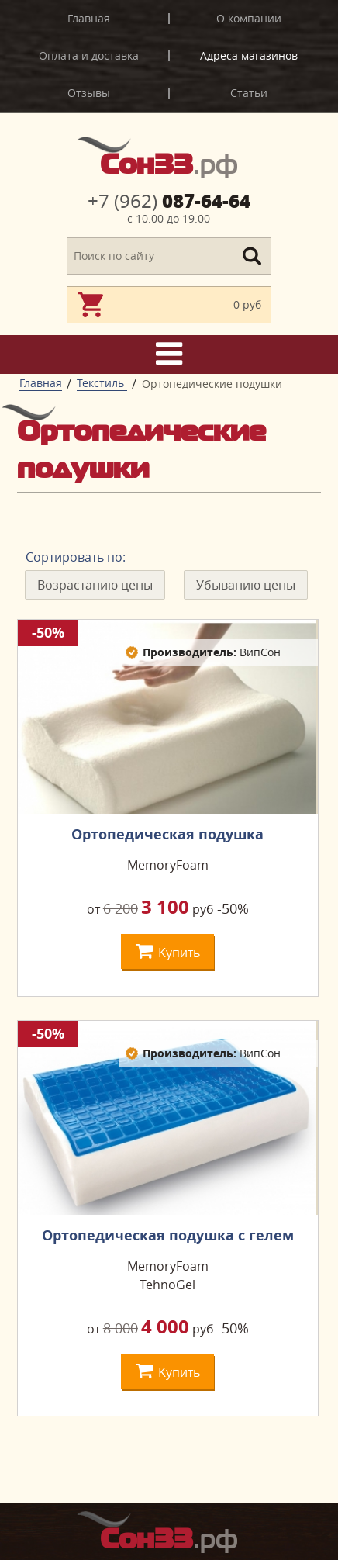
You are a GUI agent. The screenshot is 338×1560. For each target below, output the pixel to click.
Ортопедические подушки (212, 383)
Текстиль (102, 382)
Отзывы (88, 92)
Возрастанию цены (95, 584)
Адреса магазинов (249, 55)
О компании (248, 18)
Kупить (168, 950)
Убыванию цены (245, 584)
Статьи (248, 92)
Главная (88, 18)
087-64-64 (169, 201)
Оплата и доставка (89, 55)
